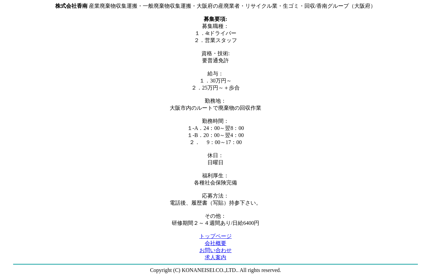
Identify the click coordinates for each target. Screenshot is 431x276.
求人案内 (215, 257)
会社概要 (215, 243)
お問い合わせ (215, 250)
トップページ (215, 236)
